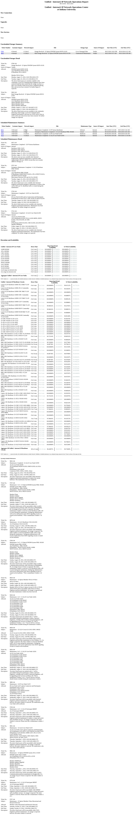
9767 (2, 132)
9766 (2, 51)
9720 (2, 133)
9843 (2, 53)
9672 (2, 130)
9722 (2, 135)
